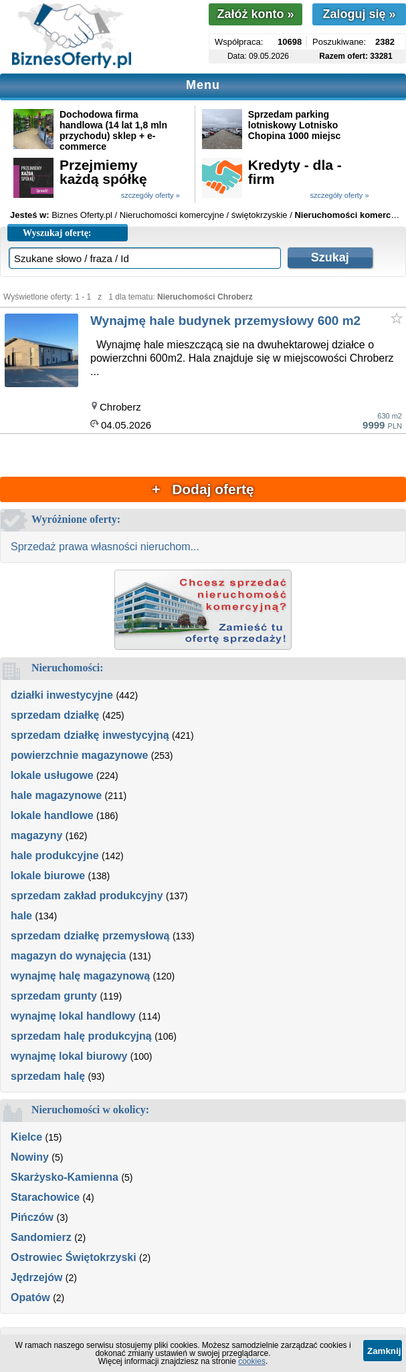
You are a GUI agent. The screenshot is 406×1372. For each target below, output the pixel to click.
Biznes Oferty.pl (82, 215)
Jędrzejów (36, 1277)
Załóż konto (255, 14)
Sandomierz (41, 1237)
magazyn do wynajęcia (68, 955)
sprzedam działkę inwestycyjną (90, 735)
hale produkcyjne (55, 855)
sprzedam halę (48, 1076)
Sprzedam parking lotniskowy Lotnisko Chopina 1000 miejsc (294, 125)
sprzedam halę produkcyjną (81, 1036)
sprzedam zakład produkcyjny (87, 895)
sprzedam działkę (55, 715)
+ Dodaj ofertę (202, 489)
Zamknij (384, 1351)
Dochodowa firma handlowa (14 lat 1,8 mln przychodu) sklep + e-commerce (113, 130)
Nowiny (30, 1157)
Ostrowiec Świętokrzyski (73, 1257)
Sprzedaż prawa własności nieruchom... (105, 546)
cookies (252, 1361)
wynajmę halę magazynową (80, 976)
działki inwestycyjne (62, 695)
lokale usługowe (52, 775)
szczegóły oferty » (150, 195)
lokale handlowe (52, 815)
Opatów (30, 1297)
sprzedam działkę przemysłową (90, 935)
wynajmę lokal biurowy (69, 1056)
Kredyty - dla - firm (295, 172)
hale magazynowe (56, 795)
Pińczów (32, 1217)
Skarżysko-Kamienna (64, 1177)
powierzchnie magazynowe (79, 755)
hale (21, 915)
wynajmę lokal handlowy (73, 1016)
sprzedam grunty (54, 996)
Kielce (26, 1137)
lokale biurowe (48, 875)
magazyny (36, 835)
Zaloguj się (358, 14)
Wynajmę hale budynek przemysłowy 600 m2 (225, 321)
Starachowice (45, 1197)
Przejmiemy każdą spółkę (103, 172)
